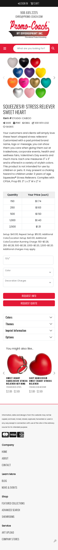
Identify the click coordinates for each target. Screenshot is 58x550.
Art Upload (8, 532)
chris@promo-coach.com (29, 16)
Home (4, 452)
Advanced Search (11, 510)
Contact (6, 465)
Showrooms (8, 517)
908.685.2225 (29, 12)
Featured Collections (13, 503)
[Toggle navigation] (5, 48)
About (5, 458)
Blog (4, 481)
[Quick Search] (31, 48)
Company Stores (10, 539)
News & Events (9, 487)
